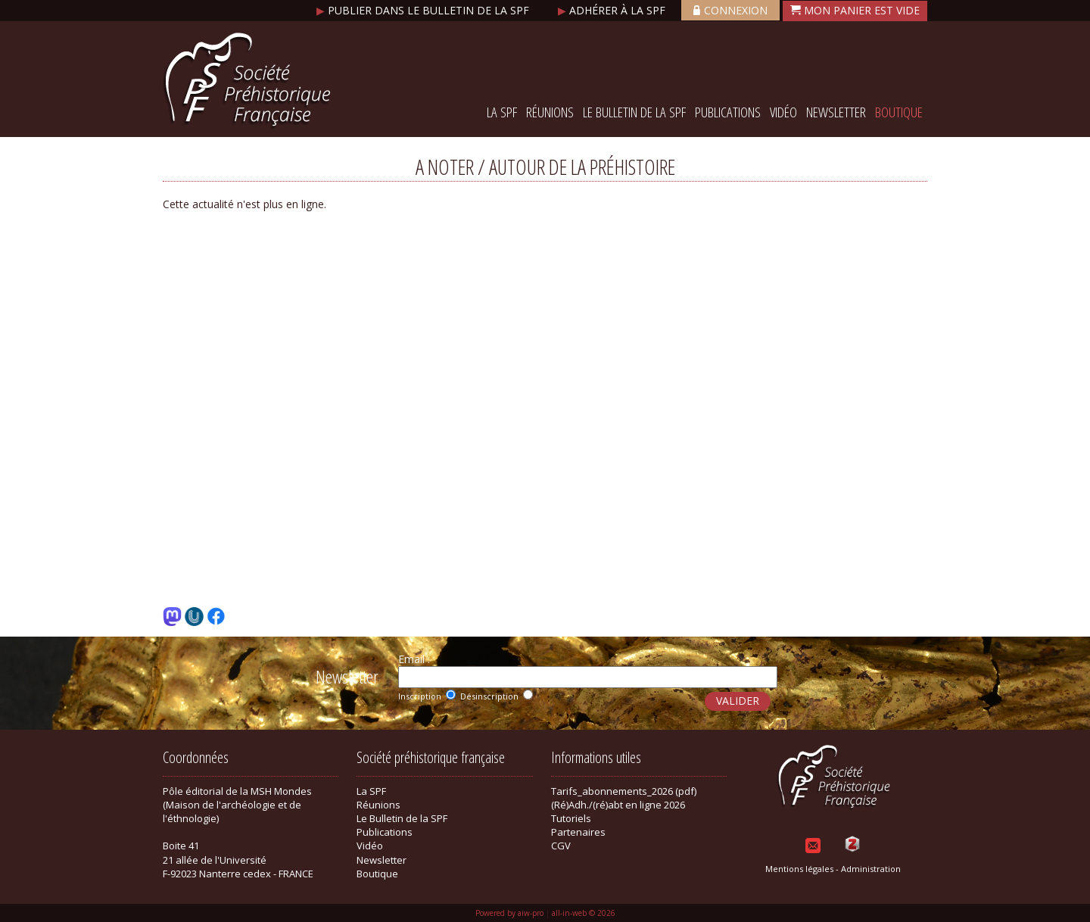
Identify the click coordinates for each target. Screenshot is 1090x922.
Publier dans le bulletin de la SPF (424, 10)
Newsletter (836, 112)
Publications (728, 112)
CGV (561, 845)
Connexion (730, 10)
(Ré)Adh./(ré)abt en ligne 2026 (618, 804)
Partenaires (578, 832)
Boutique (899, 112)
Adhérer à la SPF (613, 10)
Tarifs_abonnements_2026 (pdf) (623, 791)
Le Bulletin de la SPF (634, 112)
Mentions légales (799, 868)
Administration (871, 868)
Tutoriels (571, 818)
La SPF (502, 112)
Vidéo (783, 112)
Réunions (550, 112)
